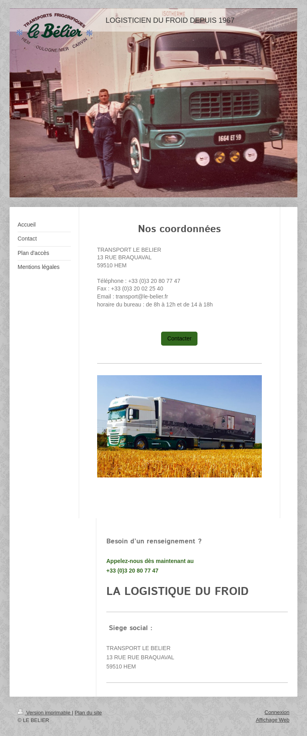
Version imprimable (45, 713)
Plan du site (88, 713)
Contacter (179, 338)
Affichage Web (272, 720)
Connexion (277, 712)
